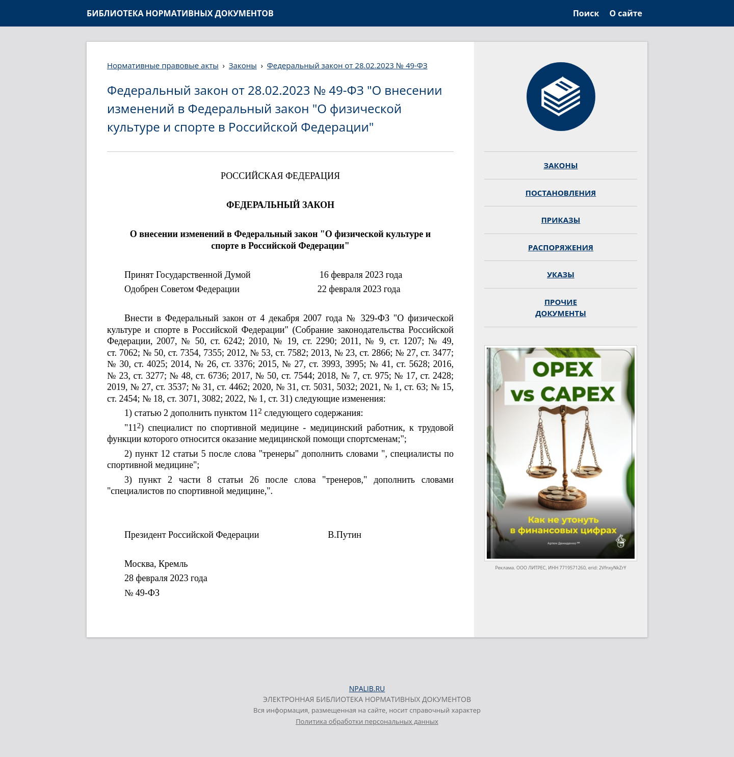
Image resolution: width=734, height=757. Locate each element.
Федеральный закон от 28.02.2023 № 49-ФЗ (347, 65)
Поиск (586, 13)
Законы (243, 65)
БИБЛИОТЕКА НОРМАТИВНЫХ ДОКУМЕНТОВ (180, 13)
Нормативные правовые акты (163, 65)
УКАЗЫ (560, 274)
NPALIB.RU (367, 688)
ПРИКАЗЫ (561, 220)
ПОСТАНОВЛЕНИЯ (561, 193)
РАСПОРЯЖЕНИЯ (560, 247)
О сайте (625, 13)
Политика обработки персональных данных (367, 721)
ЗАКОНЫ (560, 165)
